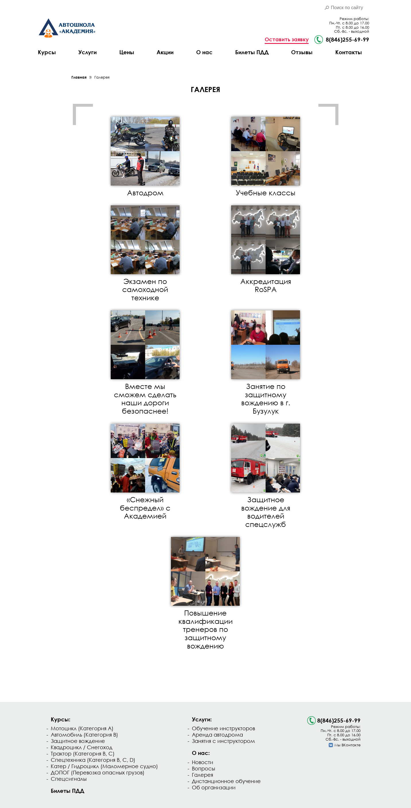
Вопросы (203, 768)
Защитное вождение (78, 741)
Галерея (102, 77)
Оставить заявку (287, 39)
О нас (204, 52)
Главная (79, 77)
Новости (202, 762)
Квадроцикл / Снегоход (81, 747)
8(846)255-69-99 (339, 720)
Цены (126, 52)
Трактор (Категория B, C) (83, 753)
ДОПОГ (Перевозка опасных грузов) (98, 772)
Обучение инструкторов (223, 728)
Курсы (47, 52)
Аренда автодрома (217, 734)
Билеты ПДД (252, 52)
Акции (165, 52)
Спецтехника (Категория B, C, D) (93, 760)
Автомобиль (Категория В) (84, 734)
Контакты (348, 52)
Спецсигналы (69, 779)
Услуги (87, 52)
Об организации (213, 787)
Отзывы (302, 52)
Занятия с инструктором (223, 741)
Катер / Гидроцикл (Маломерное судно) (104, 766)
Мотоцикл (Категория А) (82, 728)
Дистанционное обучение (226, 781)
